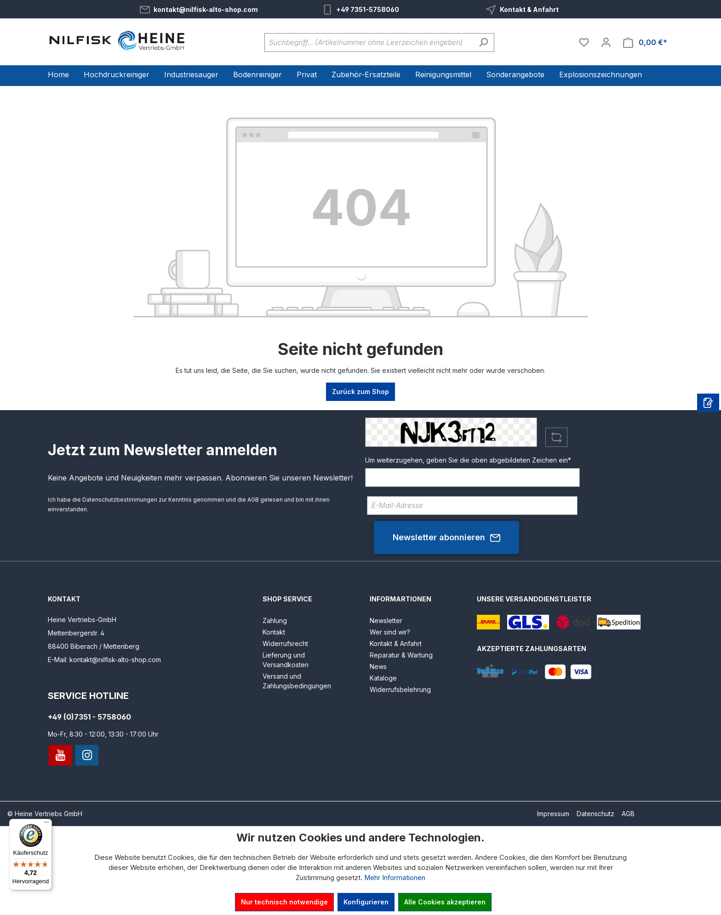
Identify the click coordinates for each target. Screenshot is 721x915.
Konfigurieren (366, 902)
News (378, 666)
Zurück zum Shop (360, 391)
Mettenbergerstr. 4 (76, 633)
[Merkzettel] (584, 42)
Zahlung (275, 620)
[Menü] (46, 824)
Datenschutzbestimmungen (119, 499)
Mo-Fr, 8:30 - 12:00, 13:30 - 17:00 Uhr (103, 734)
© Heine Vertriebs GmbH (44, 814)
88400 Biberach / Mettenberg (93, 646)
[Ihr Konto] (606, 42)
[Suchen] (483, 42)
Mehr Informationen (394, 878)
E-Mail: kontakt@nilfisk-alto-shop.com (104, 659)
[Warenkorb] (645, 42)
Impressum (553, 814)
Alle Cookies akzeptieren (445, 902)
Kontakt (274, 632)
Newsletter (386, 620)
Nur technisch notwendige (284, 902)
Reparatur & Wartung (401, 655)
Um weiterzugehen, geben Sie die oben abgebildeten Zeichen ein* (468, 460)
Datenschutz (595, 814)
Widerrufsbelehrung (400, 689)
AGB (253, 499)
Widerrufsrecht (285, 643)
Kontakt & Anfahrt (529, 9)
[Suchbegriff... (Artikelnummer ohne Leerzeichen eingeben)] (368, 42)
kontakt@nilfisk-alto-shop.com (206, 9)
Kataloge (383, 678)
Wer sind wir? (390, 632)
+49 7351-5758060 (367, 9)
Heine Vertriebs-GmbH (82, 619)
